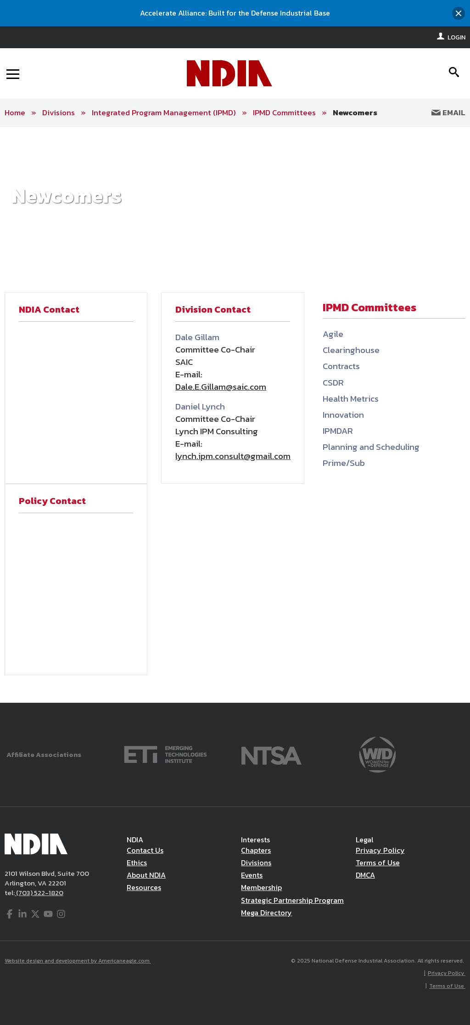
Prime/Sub (344, 463)
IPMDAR (338, 430)
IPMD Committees (284, 112)
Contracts (341, 366)
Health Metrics (351, 398)
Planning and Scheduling (371, 447)
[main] (235, 415)
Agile (333, 334)
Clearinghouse (351, 350)
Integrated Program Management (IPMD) (164, 112)
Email (448, 112)
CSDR (333, 382)
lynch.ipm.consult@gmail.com (233, 456)
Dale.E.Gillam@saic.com (220, 386)
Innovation (343, 414)
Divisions (58, 112)
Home (15, 112)
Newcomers (355, 112)
